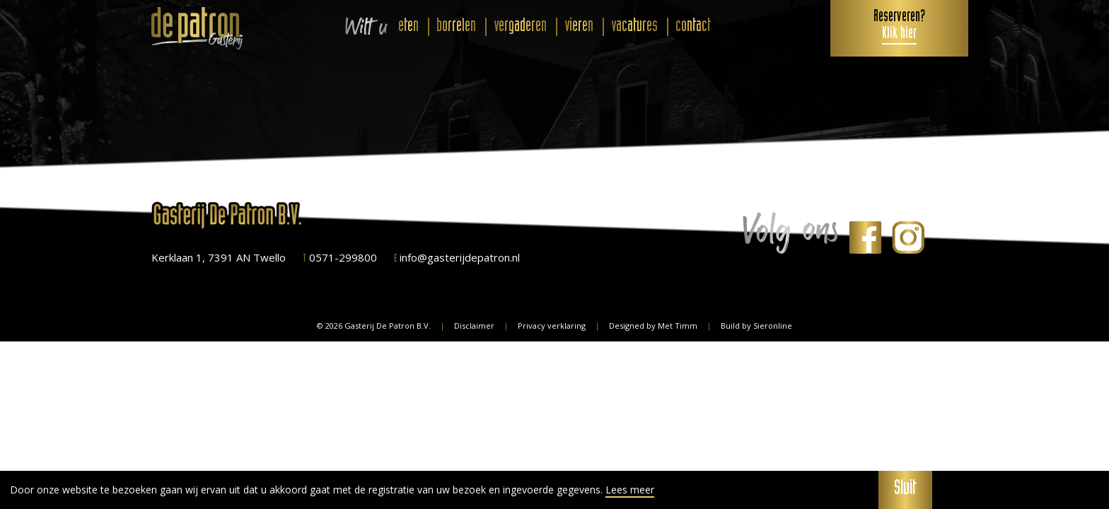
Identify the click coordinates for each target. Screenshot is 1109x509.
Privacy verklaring (552, 325)
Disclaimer (474, 325)
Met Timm (677, 325)
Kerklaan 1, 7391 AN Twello (218, 257)
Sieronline (772, 325)
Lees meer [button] (629, 490)
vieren (578, 27)
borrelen (456, 27)
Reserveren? (899, 26)
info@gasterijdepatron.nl (457, 257)
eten (408, 27)
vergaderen (520, 27)
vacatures (634, 27)
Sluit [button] (905, 490)
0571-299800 (340, 257)
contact (693, 27)
